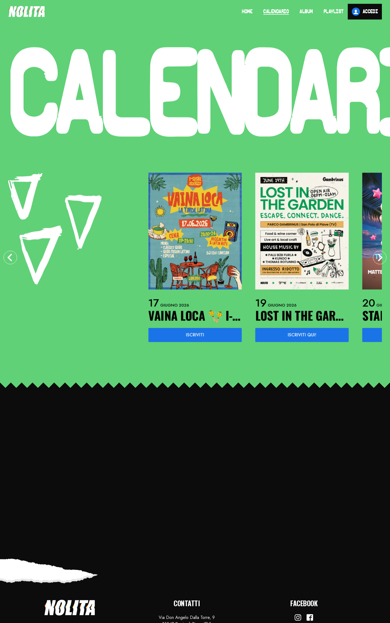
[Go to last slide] (10, 258)
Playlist (334, 12)
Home (247, 12)
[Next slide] (379, 258)
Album (306, 12)
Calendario (276, 12)
